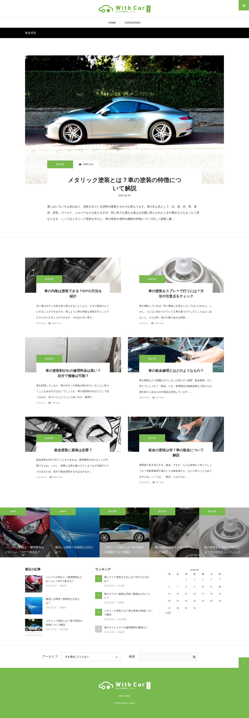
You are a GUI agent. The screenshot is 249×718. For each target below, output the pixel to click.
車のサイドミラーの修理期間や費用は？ (126, 627)
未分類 (121, 586)
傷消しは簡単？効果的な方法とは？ (63, 601)
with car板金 (124, 696)
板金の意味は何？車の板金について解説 (176, 452)
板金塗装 (60, 164)
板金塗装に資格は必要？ (73, 450)
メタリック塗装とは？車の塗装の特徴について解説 (124, 184)
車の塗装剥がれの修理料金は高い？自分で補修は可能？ (73, 373)
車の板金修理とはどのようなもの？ (176, 371)
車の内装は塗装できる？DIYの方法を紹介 (73, 293)
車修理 (13, 511)
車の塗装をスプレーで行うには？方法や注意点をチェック (176, 293)
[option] (25, 532)
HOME (112, 22)
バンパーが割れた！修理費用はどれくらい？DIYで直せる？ (64, 579)
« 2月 (168, 613)
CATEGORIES (133, 22)
